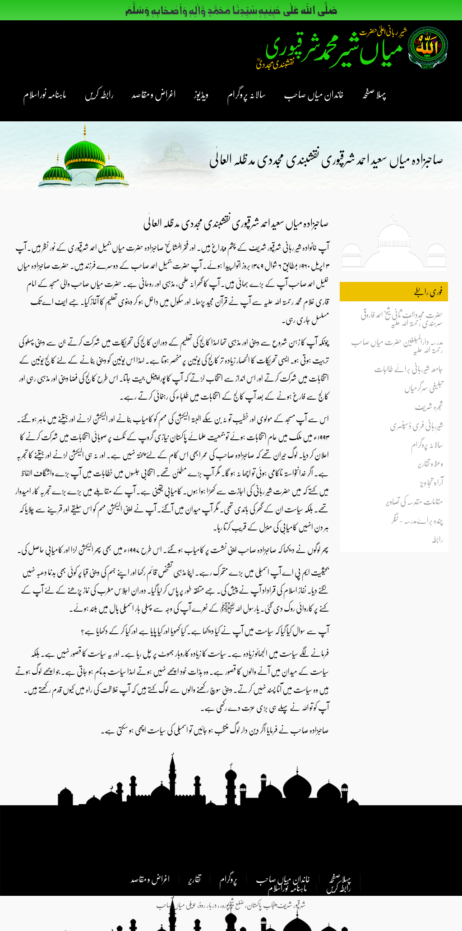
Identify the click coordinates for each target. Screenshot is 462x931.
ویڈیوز (201, 94)
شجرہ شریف (429, 406)
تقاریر (194, 879)
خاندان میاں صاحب (314, 94)
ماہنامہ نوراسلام (44, 94)
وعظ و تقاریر (430, 463)
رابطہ (437, 539)
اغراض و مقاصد (154, 94)
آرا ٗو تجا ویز (431, 482)
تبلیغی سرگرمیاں (423, 387)
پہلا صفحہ (374, 94)
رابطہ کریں (99, 94)
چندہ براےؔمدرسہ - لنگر (417, 520)
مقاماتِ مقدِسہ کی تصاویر (414, 501)
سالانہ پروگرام (246, 94)
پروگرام (228, 879)
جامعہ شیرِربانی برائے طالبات (408, 368)
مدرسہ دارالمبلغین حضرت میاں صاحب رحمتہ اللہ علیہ (397, 345)
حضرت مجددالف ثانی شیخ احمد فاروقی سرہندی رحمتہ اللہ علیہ (401, 318)
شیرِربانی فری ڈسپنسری (416, 425)
